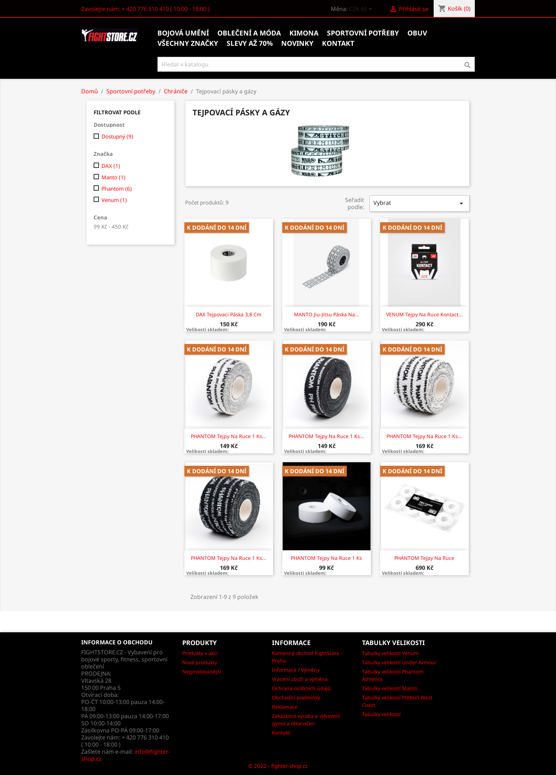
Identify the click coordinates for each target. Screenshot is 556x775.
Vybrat (419, 203)
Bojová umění (183, 33)
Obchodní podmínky (296, 697)
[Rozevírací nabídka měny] (362, 9)
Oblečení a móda (249, 33)
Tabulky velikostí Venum (390, 653)
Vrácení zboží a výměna (300, 679)
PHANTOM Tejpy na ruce (424, 558)
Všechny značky (187, 43)
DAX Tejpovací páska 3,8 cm (228, 314)
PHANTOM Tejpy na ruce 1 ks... (228, 436)
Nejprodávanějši (201, 671)
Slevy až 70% (250, 43)
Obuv (417, 33)
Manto (113, 177)
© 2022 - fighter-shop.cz (278, 765)
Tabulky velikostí (381, 714)
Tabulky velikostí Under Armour (399, 662)
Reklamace (285, 706)
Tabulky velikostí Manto (389, 688)
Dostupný (117, 136)
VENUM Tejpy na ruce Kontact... (424, 314)
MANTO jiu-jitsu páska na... (326, 314)
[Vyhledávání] (316, 64)
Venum (114, 199)
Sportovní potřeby (363, 33)
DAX (110, 165)
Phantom (116, 188)
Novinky (297, 43)
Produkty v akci (200, 653)
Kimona (303, 33)
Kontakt (281, 732)
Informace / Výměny (295, 669)
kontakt (338, 43)
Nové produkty (199, 662)
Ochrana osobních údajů (301, 688)
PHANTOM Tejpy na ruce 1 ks (326, 558)
